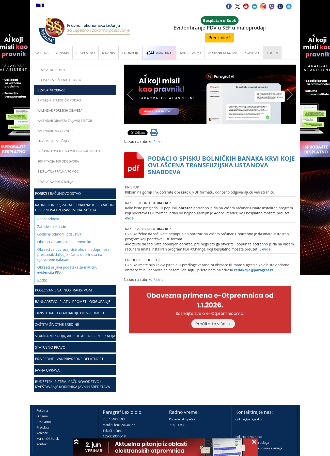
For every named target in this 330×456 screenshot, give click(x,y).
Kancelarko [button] (190, 52)
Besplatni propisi (51, 70)
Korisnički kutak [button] (222, 52)
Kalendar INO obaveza (56, 131)
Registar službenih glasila (59, 80)
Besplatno (85, 52)
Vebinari (42, 433)
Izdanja (108, 52)
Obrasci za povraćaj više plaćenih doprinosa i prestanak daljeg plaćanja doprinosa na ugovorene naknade (74, 254)
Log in (272, 52)
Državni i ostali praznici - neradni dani (69, 151)
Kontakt (42, 444)
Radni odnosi (48, 218)
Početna (41, 52)
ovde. (130, 218)
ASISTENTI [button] (159, 52)
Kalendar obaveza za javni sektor (65, 121)
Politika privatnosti (248, 437)
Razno (42, 279)
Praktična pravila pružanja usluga (258, 448)
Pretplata (43, 427)
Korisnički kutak (48, 438)
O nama (62, 52)
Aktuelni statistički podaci (59, 100)
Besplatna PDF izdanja (55, 182)
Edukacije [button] (130, 52)
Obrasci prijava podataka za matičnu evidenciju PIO (67, 270)
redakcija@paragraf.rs (253, 270)
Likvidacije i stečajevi (54, 141)
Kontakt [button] (252, 52)
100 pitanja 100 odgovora (58, 161)
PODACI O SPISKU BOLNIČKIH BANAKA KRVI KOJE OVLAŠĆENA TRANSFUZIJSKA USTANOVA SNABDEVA (221, 165)
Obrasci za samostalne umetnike (64, 241)
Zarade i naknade (51, 226)
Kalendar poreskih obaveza (60, 110)
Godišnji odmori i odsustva (59, 234)
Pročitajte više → (213, 324)
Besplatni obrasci (52, 90)
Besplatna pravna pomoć (58, 171)
